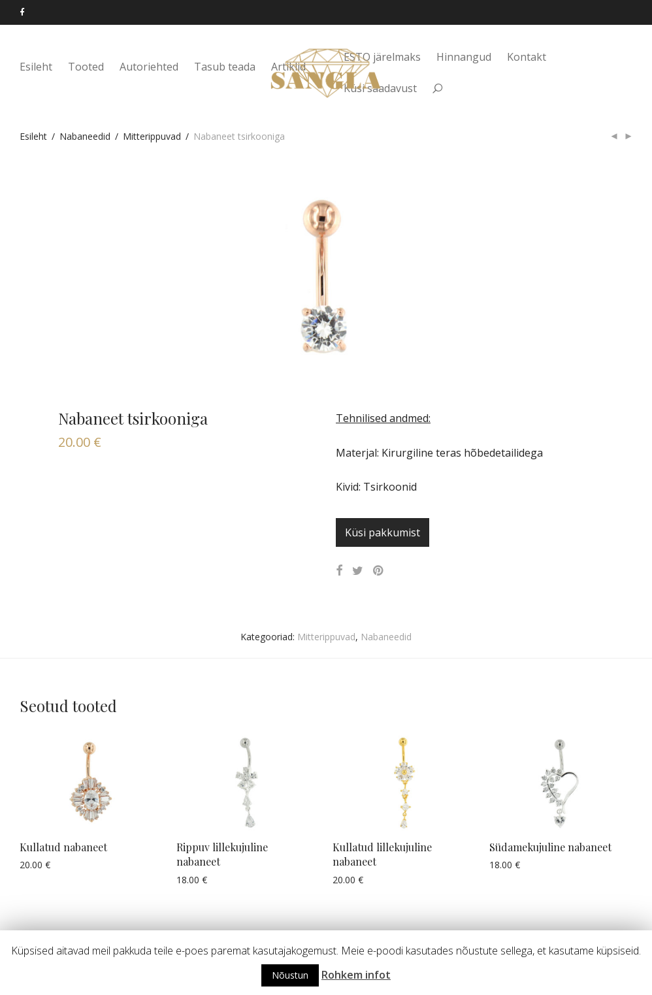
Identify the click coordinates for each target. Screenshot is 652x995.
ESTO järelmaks (382, 57)
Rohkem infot (356, 975)
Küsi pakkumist (382, 532)
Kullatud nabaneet (63, 847)
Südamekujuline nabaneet (550, 847)
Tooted (86, 66)
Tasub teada (224, 66)
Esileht (36, 66)
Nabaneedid (84, 136)
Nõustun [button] (290, 975)
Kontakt (526, 57)
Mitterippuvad (152, 136)
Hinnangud (463, 57)
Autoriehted (149, 66)
